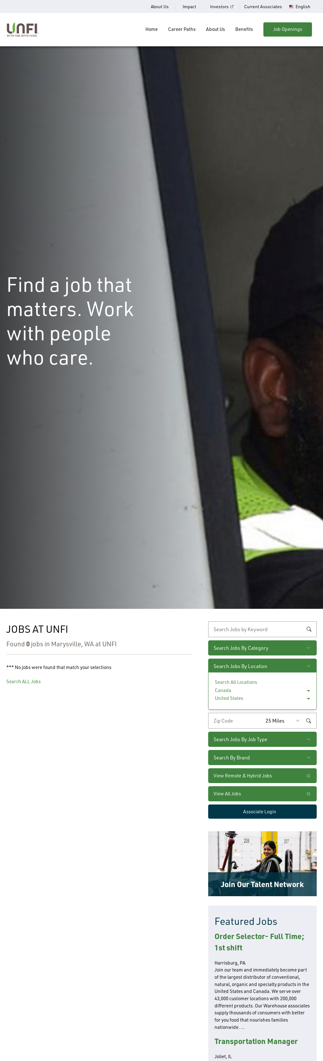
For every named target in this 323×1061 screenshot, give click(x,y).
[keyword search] (262, 629)
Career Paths (182, 29)
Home (151, 29)
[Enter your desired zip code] (235, 720)
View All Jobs (227, 794)
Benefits (244, 29)
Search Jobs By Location (240, 666)
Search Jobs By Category (241, 648)
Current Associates (263, 6)
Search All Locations (236, 682)
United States (229, 698)
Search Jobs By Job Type (240, 739)
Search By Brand (232, 757)
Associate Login (259, 812)
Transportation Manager (256, 1041)
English (303, 6)
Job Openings (287, 29)
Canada (223, 690)
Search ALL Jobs (23, 681)
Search (309, 629)
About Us (160, 6)
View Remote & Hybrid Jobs (243, 776)
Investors (219, 6)
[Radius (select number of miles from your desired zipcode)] (284, 720)
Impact (189, 6)
